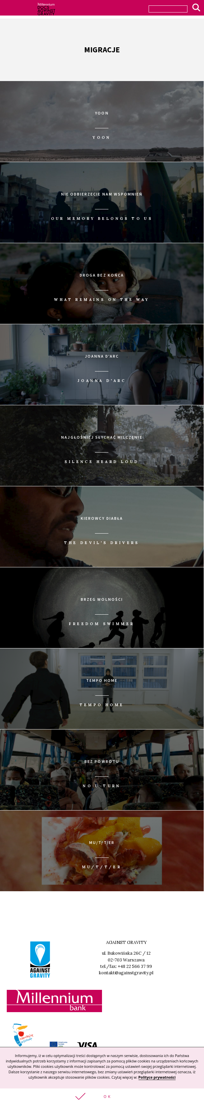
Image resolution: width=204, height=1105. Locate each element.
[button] (102, 1096)
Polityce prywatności (157, 1077)
